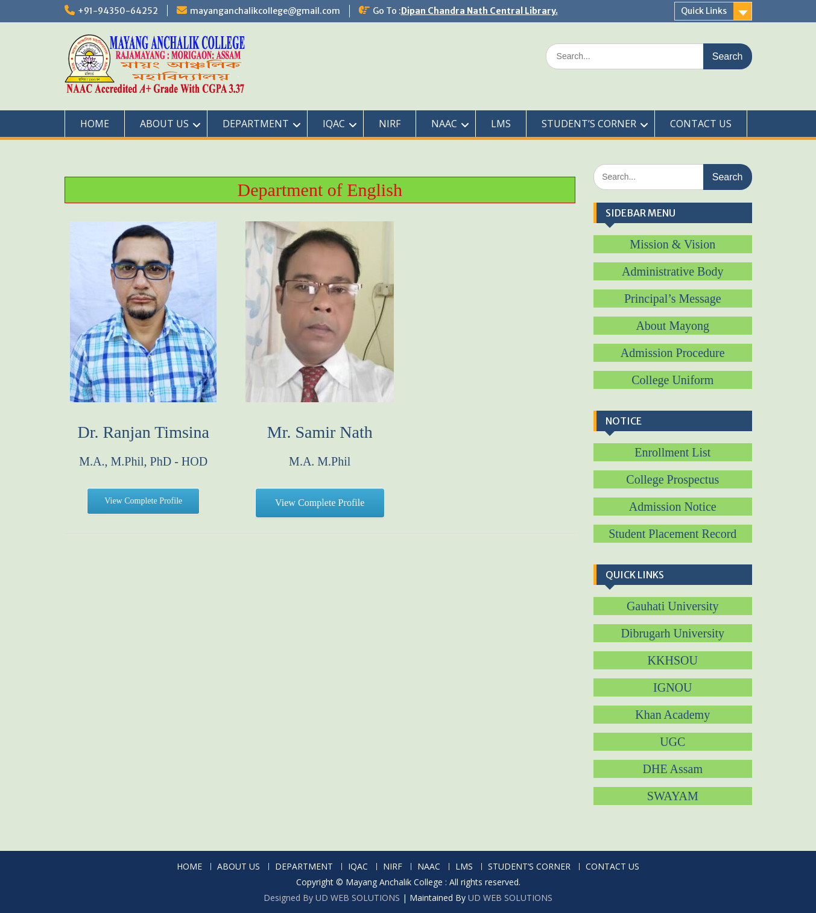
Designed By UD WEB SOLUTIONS (332, 897)
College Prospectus (672, 479)
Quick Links (704, 10)
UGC (672, 741)
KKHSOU (673, 660)
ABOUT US (164, 123)
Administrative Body (672, 271)
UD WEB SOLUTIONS (510, 897)
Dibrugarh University (672, 633)
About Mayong (672, 325)
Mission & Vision (672, 244)
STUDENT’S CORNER (589, 123)
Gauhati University (673, 606)
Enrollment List (672, 452)
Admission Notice (672, 506)
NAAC (444, 123)
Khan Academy (672, 714)
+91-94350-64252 (118, 10)
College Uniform (672, 380)
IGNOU (672, 687)
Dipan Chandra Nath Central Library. (479, 10)
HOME (94, 123)
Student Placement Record (672, 533)
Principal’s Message (672, 298)
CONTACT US (701, 123)
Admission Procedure (673, 352)
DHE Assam (673, 769)
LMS (501, 123)
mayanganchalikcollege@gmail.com (265, 10)
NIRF (389, 123)
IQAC (334, 123)
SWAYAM (672, 796)
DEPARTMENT (256, 123)
